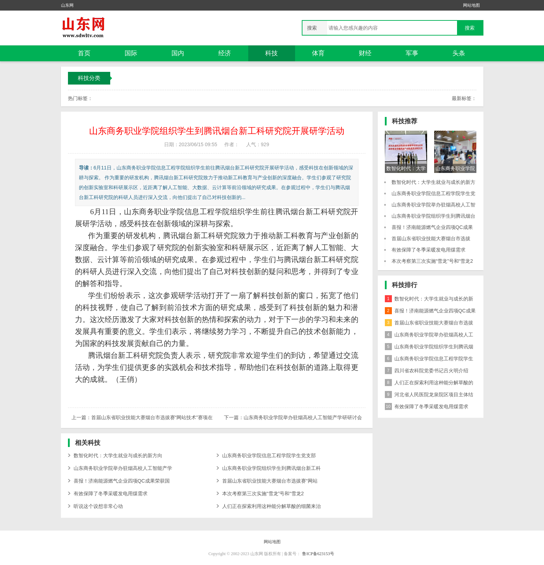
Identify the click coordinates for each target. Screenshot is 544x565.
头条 (458, 53)
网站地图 (471, 5)
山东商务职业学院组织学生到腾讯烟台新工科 (271, 468)
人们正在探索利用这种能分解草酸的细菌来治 (271, 506)
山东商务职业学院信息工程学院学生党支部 (269, 455)
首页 (84, 53)
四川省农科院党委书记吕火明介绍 (426, 370)
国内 (177, 53)
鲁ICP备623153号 (318, 553)
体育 (318, 53)
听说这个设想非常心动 (98, 506)
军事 (412, 53)
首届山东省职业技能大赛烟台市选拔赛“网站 (270, 481)
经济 (224, 53)
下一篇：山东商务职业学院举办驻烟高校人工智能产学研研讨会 (293, 417)
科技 (271, 53)
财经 (365, 53)
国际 (131, 53)
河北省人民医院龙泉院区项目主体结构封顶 (429, 396)
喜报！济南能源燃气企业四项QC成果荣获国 (122, 481)
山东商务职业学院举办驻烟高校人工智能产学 (123, 468)
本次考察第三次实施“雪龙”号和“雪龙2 (263, 493)
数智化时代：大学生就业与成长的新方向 (118, 455)
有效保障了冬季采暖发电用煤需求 (111, 493)
